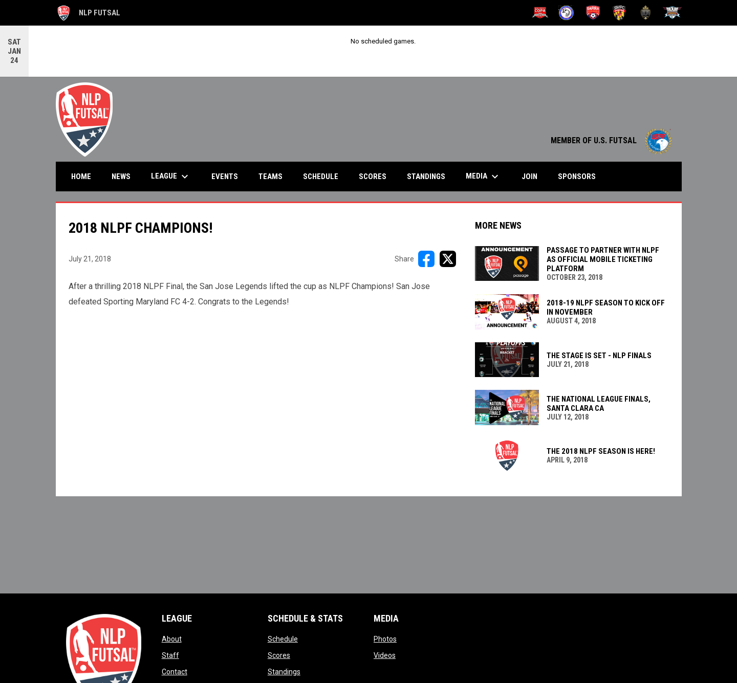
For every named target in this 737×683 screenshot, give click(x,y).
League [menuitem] (171, 176)
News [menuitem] (121, 176)
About (172, 638)
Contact (174, 671)
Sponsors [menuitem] (577, 176)
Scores (279, 655)
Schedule (283, 638)
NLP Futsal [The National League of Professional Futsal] (88, 12)
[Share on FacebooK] (426, 258)
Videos (385, 655)
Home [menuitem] (81, 176)
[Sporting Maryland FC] (619, 12)
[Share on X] (448, 258)
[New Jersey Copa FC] (540, 12)
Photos (385, 638)
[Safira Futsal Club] (592, 12)
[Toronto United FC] (645, 12)
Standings (284, 671)
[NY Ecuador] (566, 12)
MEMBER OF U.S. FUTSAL (611, 140)
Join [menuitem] (529, 176)
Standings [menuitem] (426, 176)
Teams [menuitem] (270, 176)
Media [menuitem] (483, 176)
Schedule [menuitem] (320, 176)
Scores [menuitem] (372, 176)
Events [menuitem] (224, 176)
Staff (170, 655)
